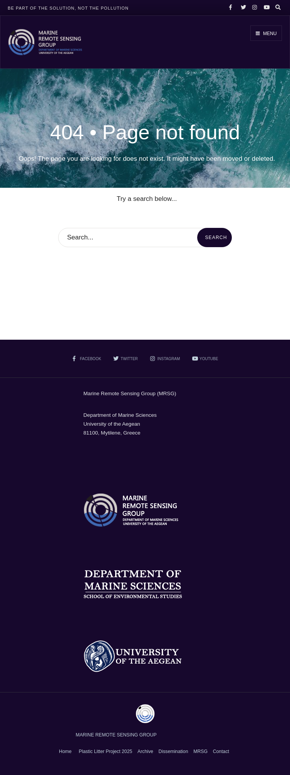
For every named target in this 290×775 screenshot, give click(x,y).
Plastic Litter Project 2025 (105, 751)
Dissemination (173, 751)
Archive (145, 751)
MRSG (200, 751)
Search (216, 237)
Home (65, 751)
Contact (221, 751)
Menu (266, 33)
